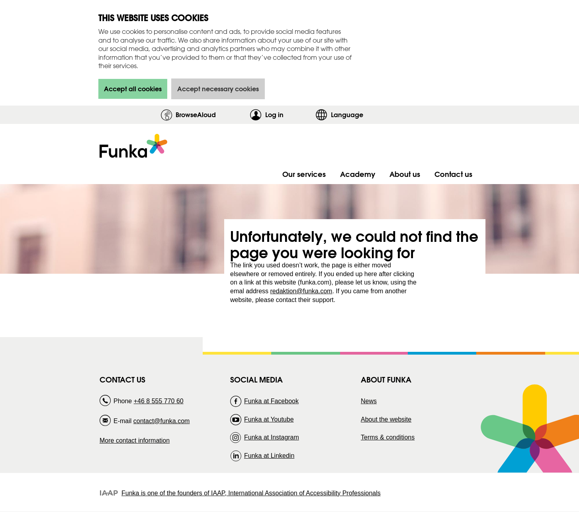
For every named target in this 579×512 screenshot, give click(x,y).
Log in (288, 114)
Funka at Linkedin (269, 455)
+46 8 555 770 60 (159, 401)
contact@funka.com (161, 421)
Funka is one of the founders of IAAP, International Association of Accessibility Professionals (251, 493)
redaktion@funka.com (301, 291)
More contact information (135, 440)
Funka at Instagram (271, 437)
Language (347, 114)
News (369, 401)
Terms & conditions (388, 437)
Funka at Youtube (269, 419)
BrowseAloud (196, 114)
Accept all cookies (133, 88)
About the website (386, 419)
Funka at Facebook (271, 401)
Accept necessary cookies (218, 88)
